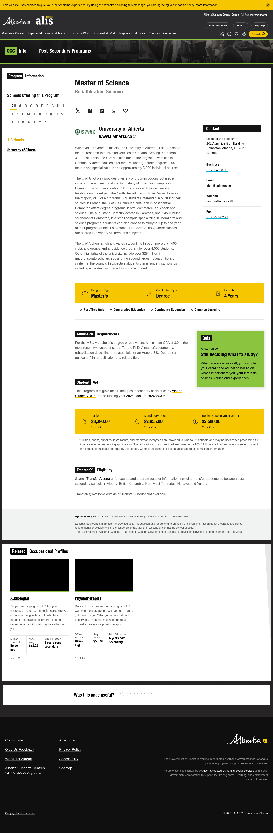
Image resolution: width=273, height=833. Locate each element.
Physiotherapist (92, 602)
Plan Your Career (13, 33)
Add (229, 34)
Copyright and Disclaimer (20, 813)
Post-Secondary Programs (65, 51)
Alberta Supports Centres (25, 768)
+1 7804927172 (217, 217)
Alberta (16, 21)
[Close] (268, 5)
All (13, 106)
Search (256, 34)
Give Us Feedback (19, 750)
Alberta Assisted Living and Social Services (228, 770)
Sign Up (260, 25)
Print (243, 34)
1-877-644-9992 (258, 14)
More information (206, 5)
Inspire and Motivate (132, 33)
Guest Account (217, 25)
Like (236, 34)
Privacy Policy (70, 750)
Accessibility (69, 759)
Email (113, 111)
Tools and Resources (162, 33)
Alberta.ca (67, 740)
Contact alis (14, 740)
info (16, 51)
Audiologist (29, 602)
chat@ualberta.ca (218, 185)
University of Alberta (21, 150)
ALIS (44, 20)
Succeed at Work (104, 33)
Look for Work (81, 33)
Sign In (240, 25)
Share (221, 34)
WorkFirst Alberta (18, 759)
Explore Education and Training (48, 33)
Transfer (100, 478)
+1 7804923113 (217, 170)
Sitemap (65, 768)
